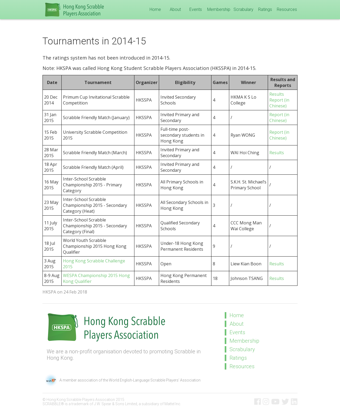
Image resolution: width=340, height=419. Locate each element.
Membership (218, 9)
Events (195, 9)
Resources (287, 9)
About (175, 9)
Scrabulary (243, 9)
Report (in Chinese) (279, 103)
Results (276, 94)
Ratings (265, 9)
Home (155, 9)
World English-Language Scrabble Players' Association (155, 380)
